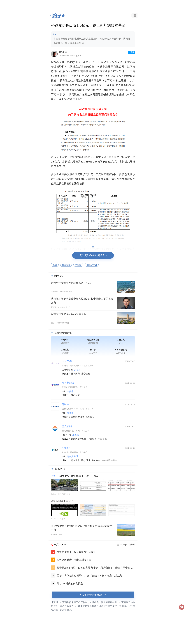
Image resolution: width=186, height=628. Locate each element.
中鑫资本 (92, 439)
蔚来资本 (75, 460)
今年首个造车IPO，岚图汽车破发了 (76, 551)
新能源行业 (92, 265)
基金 (55, 265)
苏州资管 (90, 417)
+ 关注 (131, 52)
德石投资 (75, 373)
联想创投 (85, 460)
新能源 (78, 265)
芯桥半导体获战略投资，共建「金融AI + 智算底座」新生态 (89, 575)
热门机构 (121, 544)
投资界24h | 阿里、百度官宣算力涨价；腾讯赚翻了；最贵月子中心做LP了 (95, 568)
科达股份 (66, 265)
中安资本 (96, 460)
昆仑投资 (85, 373)
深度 (53, 476)
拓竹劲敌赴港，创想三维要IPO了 (75, 559)
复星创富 (75, 395)
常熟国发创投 (77, 417)
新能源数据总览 (63, 333)
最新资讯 (60, 469)
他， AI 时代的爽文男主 (70, 583)
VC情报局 (130, 544)
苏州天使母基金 (78, 439)
